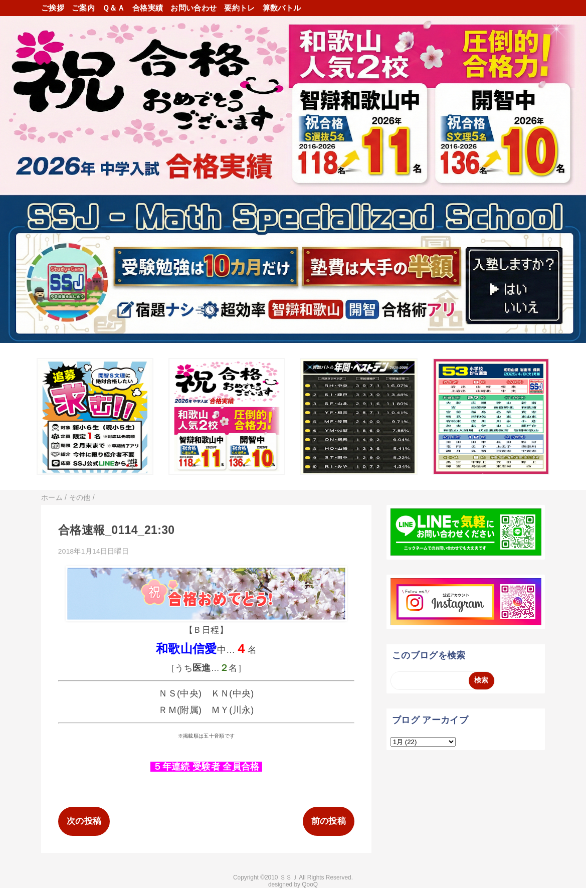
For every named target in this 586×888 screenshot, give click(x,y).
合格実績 (147, 8)
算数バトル (282, 8)
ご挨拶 (52, 8)
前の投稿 (328, 821)
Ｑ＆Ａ (113, 8)
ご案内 (83, 8)
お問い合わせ (193, 8)
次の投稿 (84, 821)
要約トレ (239, 8)
